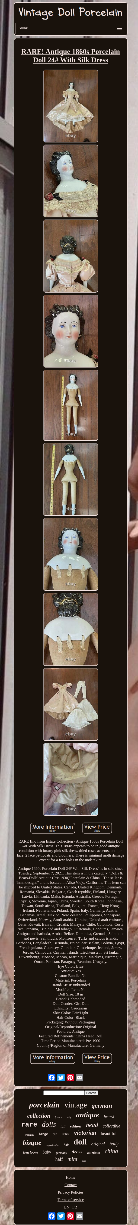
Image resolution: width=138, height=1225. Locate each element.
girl (55, 1134)
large (43, 1134)
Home (71, 1177)
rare (29, 1125)
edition (75, 1126)
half (59, 1159)
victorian (85, 1133)
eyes (84, 1161)
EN (66, 1207)
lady (69, 1117)
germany (61, 1152)
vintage (75, 1105)
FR (74, 1207)
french (58, 1117)
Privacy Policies (70, 1192)
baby (46, 1152)
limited (109, 1117)
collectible (111, 1126)
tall (63, 1126)
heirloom (30, 1152)
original (98, 1144)
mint (72, 1159)
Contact (70, 1185)
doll (80, 1141)
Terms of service (71, 1200)
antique (87, 1114)
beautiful (109, 1133)
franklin (29, 1134)
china (111, 1151)
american (93, 1152)
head (92, 1124)
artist (65, 1134)
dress (77, 1151)
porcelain (44, 1104)
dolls (49, 1124)
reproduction (52, 1145)
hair (66, 1144)
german (102, 1105)
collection (38, 1116)
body (114, 1143)
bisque (32, 1142)
